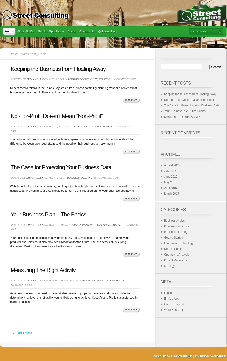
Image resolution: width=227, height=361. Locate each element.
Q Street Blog (107, 31)
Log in (168, 293)
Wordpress (219, 356)
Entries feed (171, 298)
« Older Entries (22, 333)
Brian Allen (35, 79)
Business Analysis (175, 220)
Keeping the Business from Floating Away (58, 69)
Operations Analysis (109, 280)
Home (9, 31)
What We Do (25, 31)
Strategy (105, 79)
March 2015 (171, 193)
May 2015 (170, 182)
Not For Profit (105, 126)
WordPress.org (173, 310)
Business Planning (82, 225)
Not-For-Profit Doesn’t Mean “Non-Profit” (57, 116)
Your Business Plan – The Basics (48, 214)
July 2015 (170, 171)
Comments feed (174, 304)
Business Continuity (82, 79)
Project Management (177, 260)
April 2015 (170, 188)
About (72, 31)
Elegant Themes (182, 356)
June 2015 (170, 176)
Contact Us (86, 31)
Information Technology (178, 243)
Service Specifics (51, 31)
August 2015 (172, 165)
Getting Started (81, 126)
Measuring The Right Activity (43, 270)
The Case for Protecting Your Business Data (61, 167)
